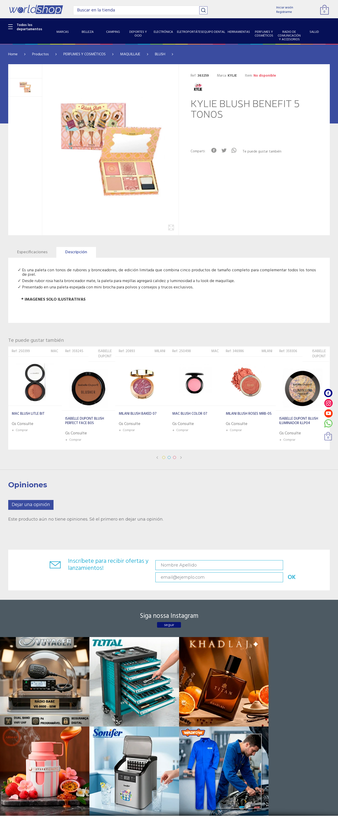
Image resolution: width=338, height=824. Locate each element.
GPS (11, 779)
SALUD (13, 767)
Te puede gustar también (266, 151)
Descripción (76, 252)
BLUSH (160, 54)
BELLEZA (15, 707)
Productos (40, 54)
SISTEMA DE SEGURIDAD (27, 773)
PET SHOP (16, 785)
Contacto (123, 713)
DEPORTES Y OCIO (22, 719)
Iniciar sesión (284, 7)
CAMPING (16, 713)
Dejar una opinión (31, 505)
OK (297, 565)
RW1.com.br (185, 818)
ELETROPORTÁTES (22, 731)
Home (13, 54)
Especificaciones (32, 252)
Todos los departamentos (29, 27)
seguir (169, 614)
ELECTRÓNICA (19, 725)
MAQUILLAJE (130, 54)
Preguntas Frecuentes (132, 707)
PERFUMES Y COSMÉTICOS (84, 54)
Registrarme (284, 12)
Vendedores (124, 719)
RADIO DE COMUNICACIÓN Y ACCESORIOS (31, 758)
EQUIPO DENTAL (21, 737)
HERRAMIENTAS (20, 743)
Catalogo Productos (78, 707)
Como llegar (71, 719)
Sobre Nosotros (74, 713)
